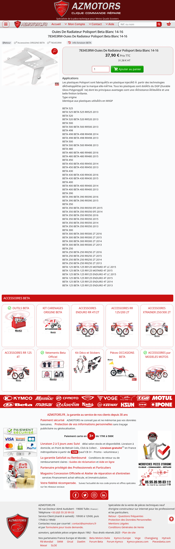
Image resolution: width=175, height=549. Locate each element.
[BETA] (156, 373)
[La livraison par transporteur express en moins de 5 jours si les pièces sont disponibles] (20, 473)
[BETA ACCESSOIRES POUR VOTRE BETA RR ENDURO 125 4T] (18, 373)
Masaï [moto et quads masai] (43, 545)
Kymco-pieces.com (137, 541)
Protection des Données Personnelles (129, 519)
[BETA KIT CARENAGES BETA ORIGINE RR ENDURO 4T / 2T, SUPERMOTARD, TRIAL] (53, 325)
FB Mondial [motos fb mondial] (46, 541)
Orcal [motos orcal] (70, 541)
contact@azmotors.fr (84, 523)
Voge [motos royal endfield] (137, 538)
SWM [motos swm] (60, 541)
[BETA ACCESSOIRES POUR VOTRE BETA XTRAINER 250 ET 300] (156, 328)
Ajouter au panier (127, 69)
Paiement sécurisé (52, 420)
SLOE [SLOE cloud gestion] (54, 545)
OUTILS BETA (18, 308)
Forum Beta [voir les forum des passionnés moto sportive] (96, 541)
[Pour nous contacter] (155, 474)
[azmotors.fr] (30, 24)
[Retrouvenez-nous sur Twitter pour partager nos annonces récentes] (85, 495)
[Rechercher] (159, 24)
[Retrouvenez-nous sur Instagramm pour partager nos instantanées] (94, 495)
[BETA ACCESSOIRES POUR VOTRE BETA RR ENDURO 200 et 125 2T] (122, 328)
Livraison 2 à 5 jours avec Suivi (60, 444)
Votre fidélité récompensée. (59, 483)
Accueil (56, 24)
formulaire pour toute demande (64, 527)
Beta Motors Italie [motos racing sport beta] (99, 538)
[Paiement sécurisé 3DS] (20, 442)
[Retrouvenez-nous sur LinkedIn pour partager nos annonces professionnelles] (103, 495)
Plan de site (129, 532)
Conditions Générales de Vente (126, 527)
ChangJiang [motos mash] (151, 538)
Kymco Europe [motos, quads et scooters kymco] (122, 538)
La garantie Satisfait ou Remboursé (63, 458)
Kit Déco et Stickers (87, 353)
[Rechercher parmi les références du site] (137, 24)
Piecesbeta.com (161, 541)
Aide (109, 24)
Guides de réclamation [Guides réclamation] (82, 461)
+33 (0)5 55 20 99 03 (62, 512)
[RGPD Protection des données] (155, 446)
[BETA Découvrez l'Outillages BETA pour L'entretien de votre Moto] (18, 321)
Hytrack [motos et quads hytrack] (166, 538)
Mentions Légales (118, 523)
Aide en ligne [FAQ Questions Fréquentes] (107, 461)
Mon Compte (74, 24)
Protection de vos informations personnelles (83, 424)
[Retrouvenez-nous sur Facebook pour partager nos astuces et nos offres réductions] (76, 495)
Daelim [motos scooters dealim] (81, 541)
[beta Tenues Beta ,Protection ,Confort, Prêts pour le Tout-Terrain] (53, 370)
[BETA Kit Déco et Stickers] (87, 364)
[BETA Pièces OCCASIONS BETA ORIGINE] (122, 370)
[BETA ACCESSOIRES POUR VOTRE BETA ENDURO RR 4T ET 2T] (87, 328)
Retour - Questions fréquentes (125, 516)
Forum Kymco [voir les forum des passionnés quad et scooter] (115, 541)
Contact (95, 24)
